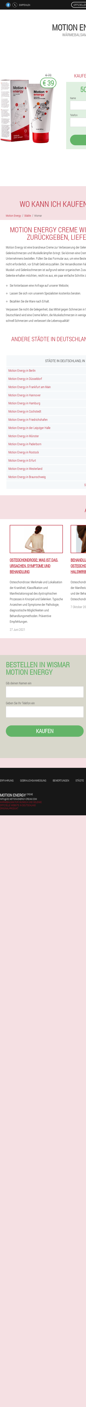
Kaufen (45, 731)
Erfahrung (7, 780)
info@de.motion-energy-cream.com (18, 798)
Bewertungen (61, 780)
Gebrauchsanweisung (33, 780)
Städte (79, 780)
